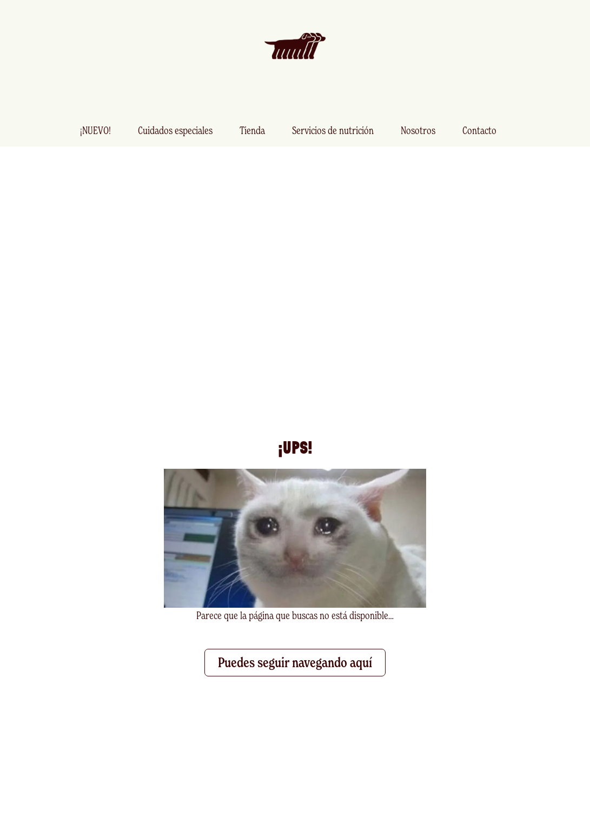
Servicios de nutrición (333, 130)
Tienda (252, 130)
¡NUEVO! (95, 130)
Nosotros (418, 130)
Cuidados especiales (175, 130)
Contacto (479, 130)
